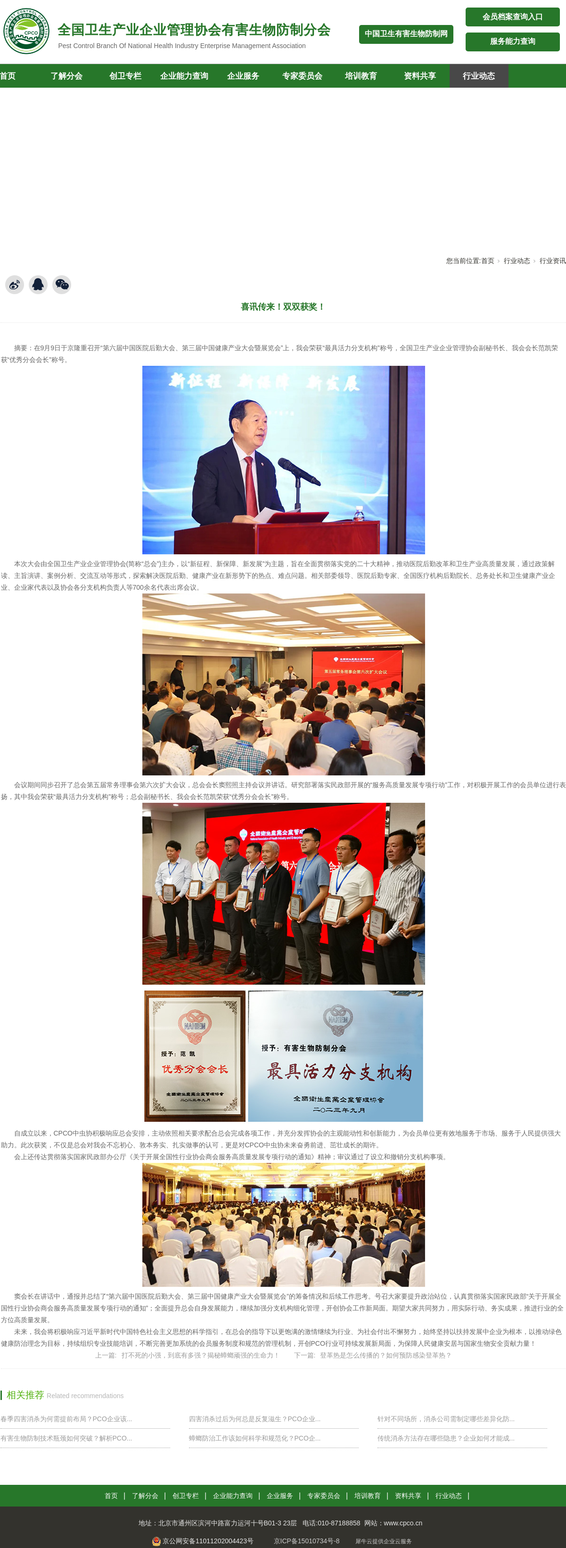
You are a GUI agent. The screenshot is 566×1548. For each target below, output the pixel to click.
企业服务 (243, 76)
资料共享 (420, 76)
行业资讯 (553, 260)
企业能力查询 (184, 76)
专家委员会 (302, 76)
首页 (487, 260)
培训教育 (361, 76)
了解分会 (66, 76)
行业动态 (479, 76)
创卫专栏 (125, 76)
